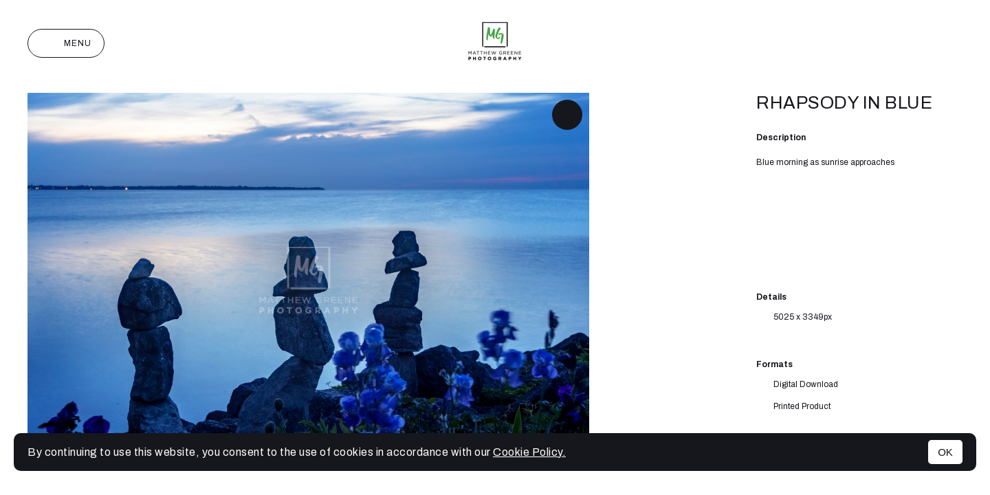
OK (945, 452)
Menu (66, 43)
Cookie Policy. (529, 452)
